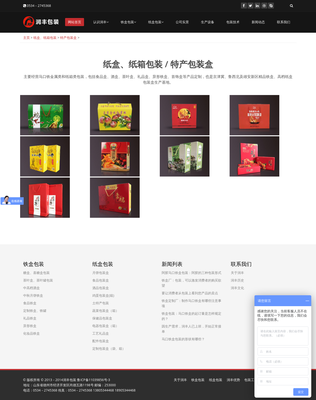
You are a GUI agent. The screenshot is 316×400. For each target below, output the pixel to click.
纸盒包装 (156, 22)
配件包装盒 (100, 341)
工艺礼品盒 (100, 333)
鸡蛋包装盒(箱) (103, 295)
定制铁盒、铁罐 (34, 310)
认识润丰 (101, 22)
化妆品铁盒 (31, 333)
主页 (26, 37)
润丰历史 (237, 280)
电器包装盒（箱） (105, 325)
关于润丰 (237, 272)
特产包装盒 (68, 37)
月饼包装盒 (100, 272)
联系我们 (283, 22)
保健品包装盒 (102, 318)
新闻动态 (258, 22)
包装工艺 (251, 379)
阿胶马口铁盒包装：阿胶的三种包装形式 (191, 272)
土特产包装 (100, 303)
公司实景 (182, 22)
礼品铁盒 (29, 318)
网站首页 (74, 22)
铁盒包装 (128, 22)
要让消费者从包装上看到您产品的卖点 (190, 293)
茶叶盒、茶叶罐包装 (38, 280)
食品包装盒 (100, 280)
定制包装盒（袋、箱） (108, 348)
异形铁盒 (29, 325)
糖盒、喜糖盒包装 (36, 272)
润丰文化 (237, 288)
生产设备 (207, 22)
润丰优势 (233, 379)
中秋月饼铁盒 (33, 295)
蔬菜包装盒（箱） (105, 310)
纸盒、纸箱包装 (45, 37)
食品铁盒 (29, 303)
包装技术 (233, 22)
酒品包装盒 (100, 288)
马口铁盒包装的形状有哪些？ (183, 339)
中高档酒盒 (31, 288)
